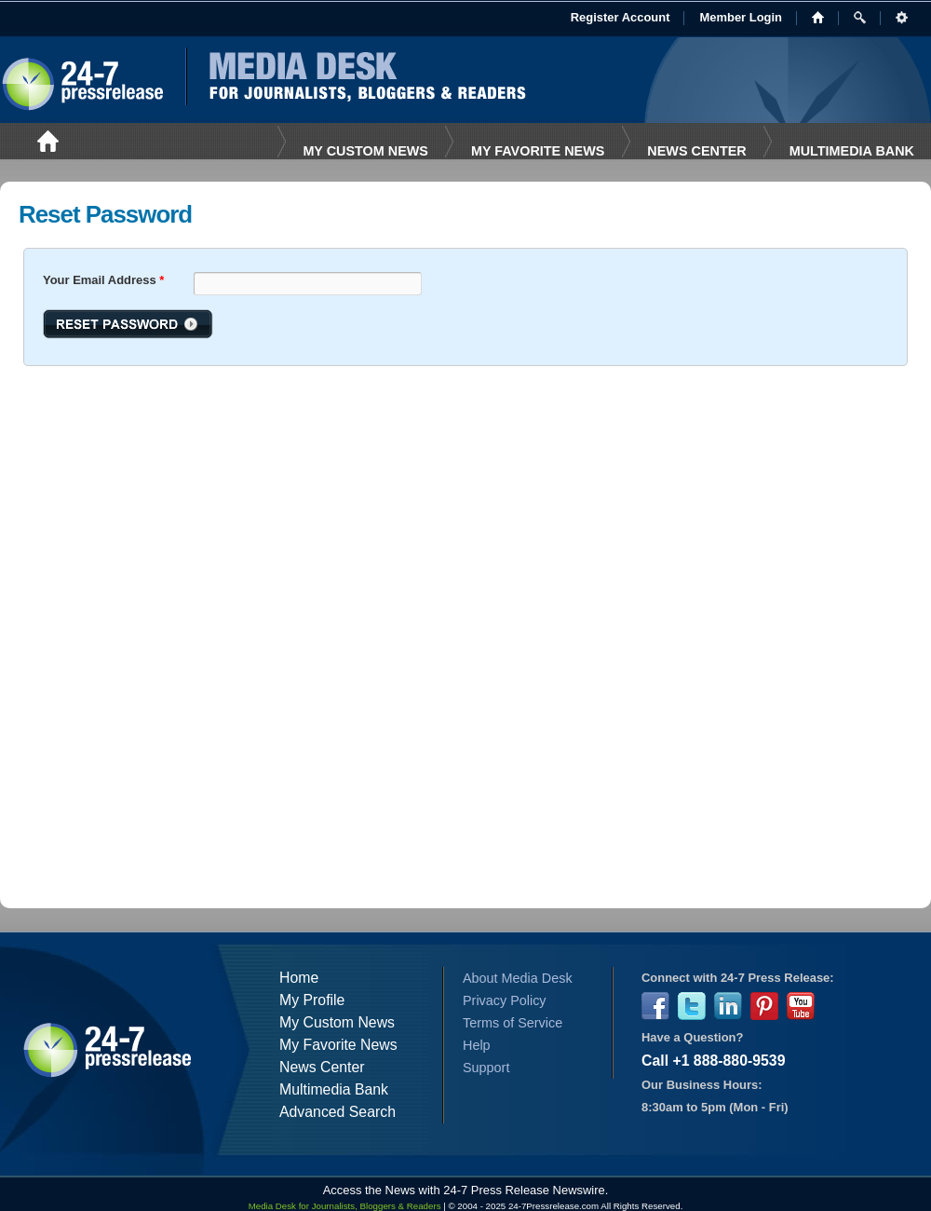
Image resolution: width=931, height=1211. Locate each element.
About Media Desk (518, 978)
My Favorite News (338, 1045)
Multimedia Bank (851, 150)
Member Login (740, 17)
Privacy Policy (504, 1000)
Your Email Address (103, 280)
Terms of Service (512, 1022)
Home (298, 978)
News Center (696, 150)
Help (477, 1045)
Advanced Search (337, 1112)
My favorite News (537, 150)
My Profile (311, 1000)
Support (486, 1067)
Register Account (620, 17)
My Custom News (365, 150)
